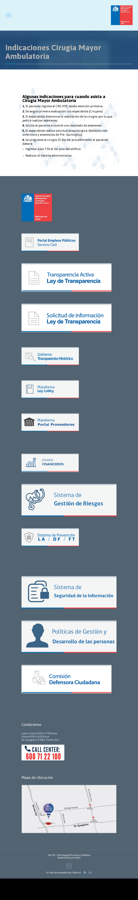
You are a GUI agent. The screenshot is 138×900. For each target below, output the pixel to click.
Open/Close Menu (3, 15)
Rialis (77, 857)
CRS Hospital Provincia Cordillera (73, 855)
